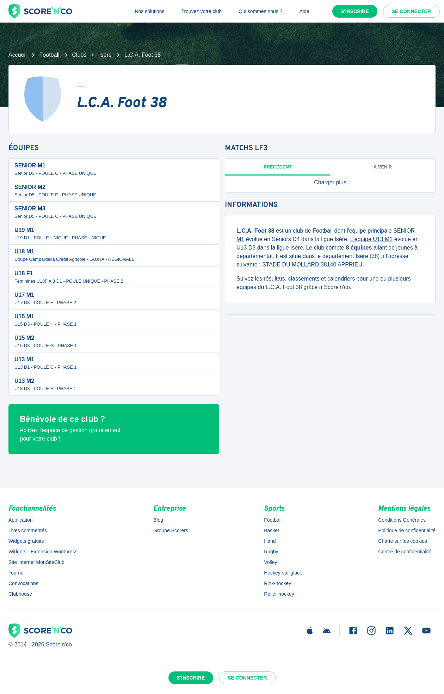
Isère (105, 55)
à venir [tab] (383, 167)
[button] (330, 183)
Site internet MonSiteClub (36, 562)
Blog (158, 520)
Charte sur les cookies (402, 541)
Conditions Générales (402, 520)
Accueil (17, 55)
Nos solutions (149, 11)
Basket (271, 530)
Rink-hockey (277, 583)
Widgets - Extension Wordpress (43, 551)
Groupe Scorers (170, 530)
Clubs (79, 55)
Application (20, 520)
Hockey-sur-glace (283, 573)
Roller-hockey (279, 594)
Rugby (271, 551)
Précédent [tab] (278, 167)
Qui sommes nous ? (261, 11)
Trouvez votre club (201, 11)
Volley (270, 562)
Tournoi (16, 573)
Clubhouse (20, 594)
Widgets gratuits (26, 541)
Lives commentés (27, 530)
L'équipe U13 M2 (371, 239)
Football (49, 55)
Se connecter (411, 11)
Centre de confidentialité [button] (404, 551)
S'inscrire (355, 11)
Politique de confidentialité (407, 530)
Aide (304, 11)
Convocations (23, 583)
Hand (270, 541)
